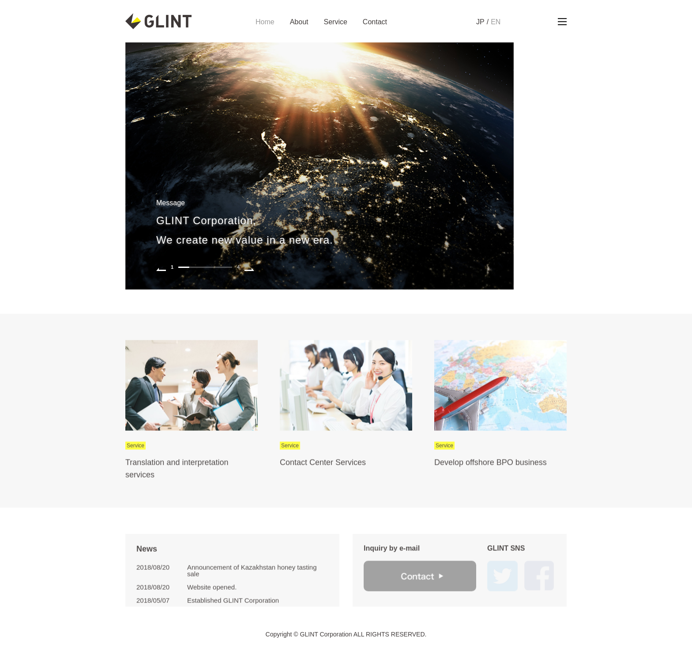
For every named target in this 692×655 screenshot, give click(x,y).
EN (495, 22)
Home (265, 22)
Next (249, 266)
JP (480, 22)
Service (335, 22)
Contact (375, 22)
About (299, 22)
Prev (161, 266)
